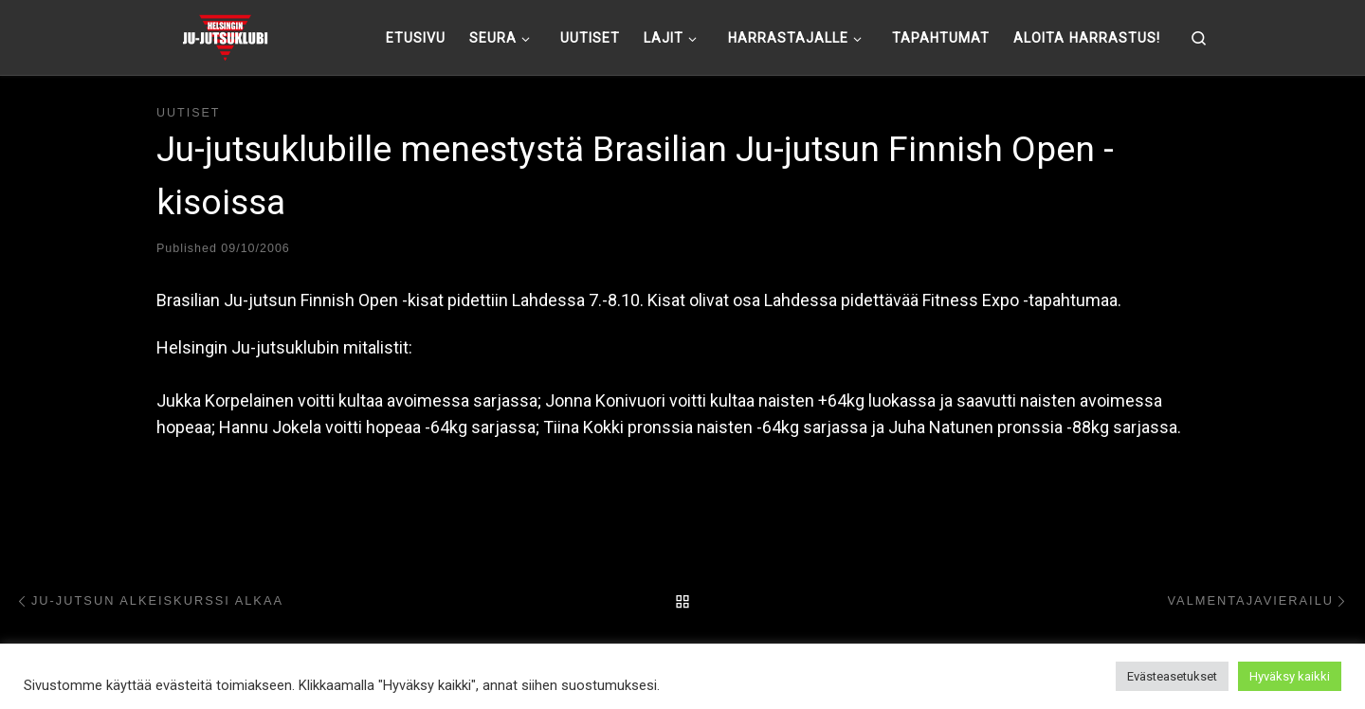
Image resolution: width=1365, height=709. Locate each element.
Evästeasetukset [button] (1172, 676)
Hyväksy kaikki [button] (1289, 676)
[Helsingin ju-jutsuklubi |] (225, 35)
